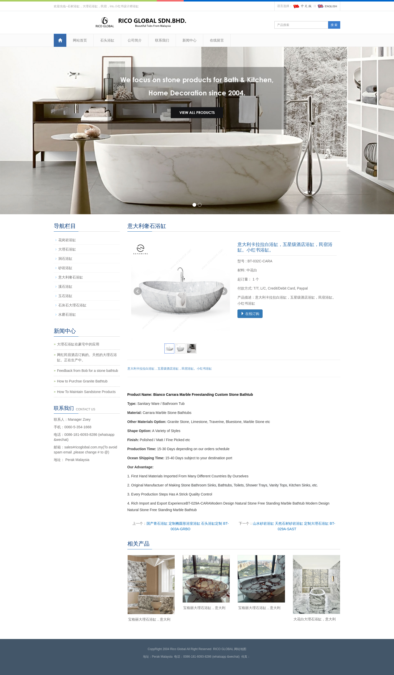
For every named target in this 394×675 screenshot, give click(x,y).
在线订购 (250, 314)
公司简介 (135, 40)
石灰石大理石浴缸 (72, 305)
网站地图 (240, 649)
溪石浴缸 (65, 287)
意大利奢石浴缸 (70, 277)
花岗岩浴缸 (67, 240)
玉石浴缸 (65, 296)
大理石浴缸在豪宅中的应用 (78, 344)
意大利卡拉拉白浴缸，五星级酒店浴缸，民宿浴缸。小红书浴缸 (169, 368)
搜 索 (334, 25)
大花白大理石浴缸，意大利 (314, 619)
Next (223, 291)
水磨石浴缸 (67, 314)
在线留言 (217, 40)
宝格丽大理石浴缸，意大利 (149, 619)
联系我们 (162, 40)
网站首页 (80, 40)
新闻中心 (189, 40)
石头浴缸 (107, 40)
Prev (138, 291)
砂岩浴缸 (65, 268)
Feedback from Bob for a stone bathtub (87, 371)
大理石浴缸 (67, 249)
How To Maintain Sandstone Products (86, 392)
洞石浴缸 (65, 259)
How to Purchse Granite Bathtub (82, 381)
